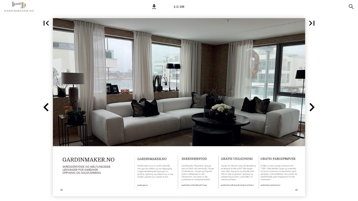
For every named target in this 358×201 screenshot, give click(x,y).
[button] (154, 6)
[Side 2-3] (179, 6)
